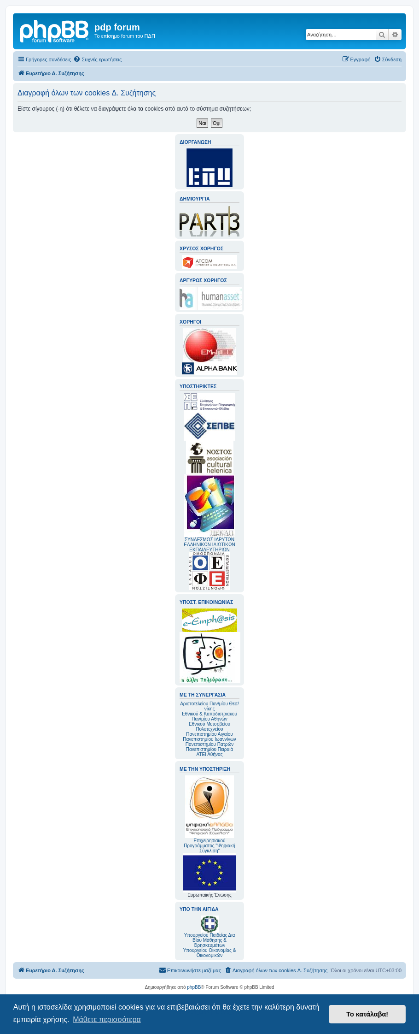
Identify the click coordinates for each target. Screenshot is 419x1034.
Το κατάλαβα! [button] (367, 1014)
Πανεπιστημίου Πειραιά (209, 749)
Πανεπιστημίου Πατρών (210, 744)
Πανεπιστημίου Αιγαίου (209, 734)
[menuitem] (97, 59)
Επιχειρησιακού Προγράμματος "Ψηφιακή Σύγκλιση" (209, 814)
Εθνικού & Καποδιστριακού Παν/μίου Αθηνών (209, 716)
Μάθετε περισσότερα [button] (107, 1019)
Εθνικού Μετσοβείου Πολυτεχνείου (209, 726)
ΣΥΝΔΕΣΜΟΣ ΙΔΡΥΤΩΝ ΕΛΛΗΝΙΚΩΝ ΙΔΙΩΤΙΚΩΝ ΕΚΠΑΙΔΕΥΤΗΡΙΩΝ (209, 544)
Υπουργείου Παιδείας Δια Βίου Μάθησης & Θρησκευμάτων (209, 940)
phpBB (194, 987)
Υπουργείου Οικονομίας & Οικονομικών (209, 953)
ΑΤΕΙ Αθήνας (209, 754)
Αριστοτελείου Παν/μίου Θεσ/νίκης (209, 706)
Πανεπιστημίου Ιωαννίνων (209, 739)
